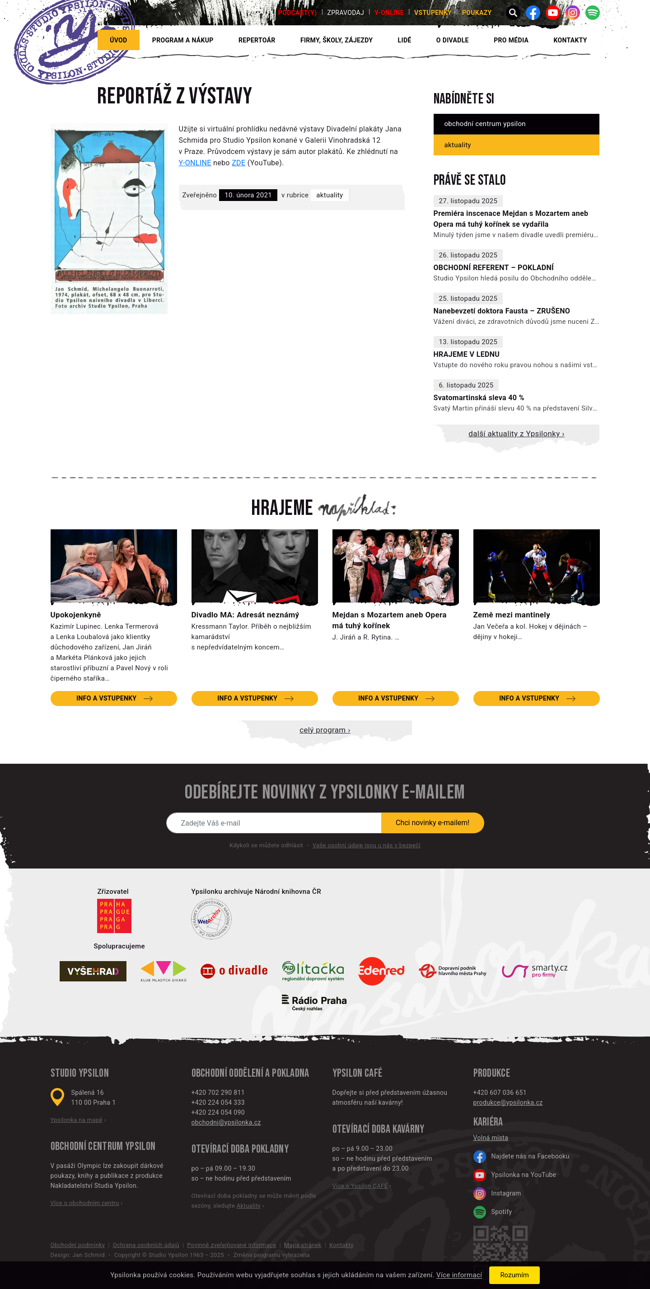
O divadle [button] (452, 40)
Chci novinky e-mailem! (433, 822)
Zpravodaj (345, 12)
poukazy (477, 12)
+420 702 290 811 (218, 1092)
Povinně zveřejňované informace (231, 1245)
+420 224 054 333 (218, 1102)
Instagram (497, 1193)
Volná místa (491, 1137)
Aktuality (329, 195)
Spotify (492, 1212)
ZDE (238, 163)
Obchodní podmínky (78, 1245)
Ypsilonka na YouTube (514, 1175)
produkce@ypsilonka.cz (508, 1102)
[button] (513, 12)
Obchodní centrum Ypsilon (485, 124)
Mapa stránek (303, 1245)
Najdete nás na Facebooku (521, 1156)
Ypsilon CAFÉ (357, 1073)
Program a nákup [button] (183, 40)
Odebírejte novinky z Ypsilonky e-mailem (325, 792)
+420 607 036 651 (500, 1092)
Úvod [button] (118, 40)
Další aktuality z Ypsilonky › (516, 433)
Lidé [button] (405, 40)
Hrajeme (282, 508)
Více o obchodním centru (85, 1203)
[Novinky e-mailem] (274, 823)
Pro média (511, 40)
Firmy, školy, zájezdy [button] (336, 40)
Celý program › (324, 729)
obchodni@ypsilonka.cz (226, 1122)
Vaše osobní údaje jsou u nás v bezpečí (367, 845)
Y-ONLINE (389, 12)
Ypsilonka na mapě (77, 1119)
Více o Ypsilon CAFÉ (360, 1185)
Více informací (459, 1275)
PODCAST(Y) (297, 12)
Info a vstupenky (106, 698)
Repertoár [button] (257, 40)
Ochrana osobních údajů (146, 1245)
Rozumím (514, 1275)
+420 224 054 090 (218, 1112)
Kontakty (570, 40)
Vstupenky (433, 12)
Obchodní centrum (87, 1147)
